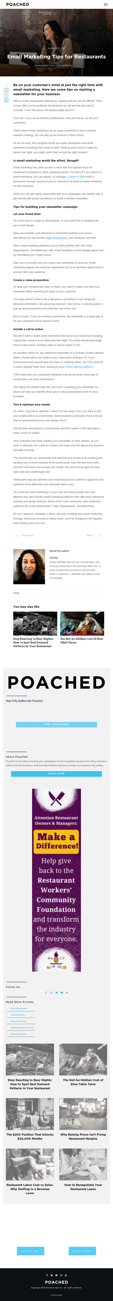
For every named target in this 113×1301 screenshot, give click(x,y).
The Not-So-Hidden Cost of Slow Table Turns (82, 631)
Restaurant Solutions (18, 1034)
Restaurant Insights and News (22, 1028)
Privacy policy (57, 1295)
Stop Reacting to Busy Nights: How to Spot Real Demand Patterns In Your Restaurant (35, 631)
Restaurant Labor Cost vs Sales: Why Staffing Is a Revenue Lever (29, 1189)
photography (59, 238)
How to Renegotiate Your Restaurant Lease (83, 1187)
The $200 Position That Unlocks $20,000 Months (30, 1136)
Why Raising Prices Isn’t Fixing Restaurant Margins (83, 1136)
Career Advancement (19, 1009)
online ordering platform (79, 367)
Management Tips (45, 66)
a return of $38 (75, 177)
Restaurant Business (18, 1021)
